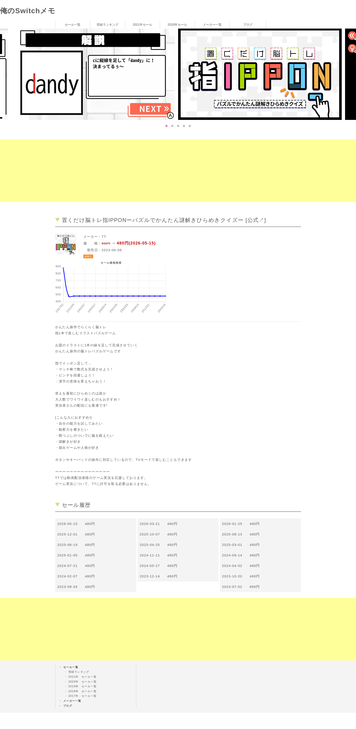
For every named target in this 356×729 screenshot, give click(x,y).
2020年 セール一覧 (82, 681)
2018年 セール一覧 (82, 691)
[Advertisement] (134, 170)
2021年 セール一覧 (82, 676)
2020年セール (177, 24)
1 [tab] (166, 126)
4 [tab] (184, 126)
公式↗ (255, 220)
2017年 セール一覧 (82, 696)
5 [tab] (190, 126)
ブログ (248, 24)
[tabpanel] (261, 74)
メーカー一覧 (212, 24)
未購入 (88, 256)
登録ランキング (107, 24)
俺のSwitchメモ (27, 11)
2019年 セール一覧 (82, 686)
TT (104, 236)
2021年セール (142, 24)
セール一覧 (72, 24)
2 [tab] (172, 126)
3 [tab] (178, 126)
